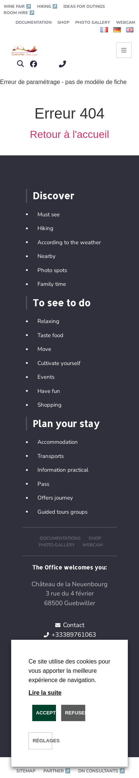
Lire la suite (45, 693)
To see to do (61, 303)
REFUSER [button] (75, 713)
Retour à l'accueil (69, 134)
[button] (20, 64)
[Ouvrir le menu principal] (124, 50)
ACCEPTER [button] (46, 713)
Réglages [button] (42, 740)
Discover (53, 195)
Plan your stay (66, 423)
